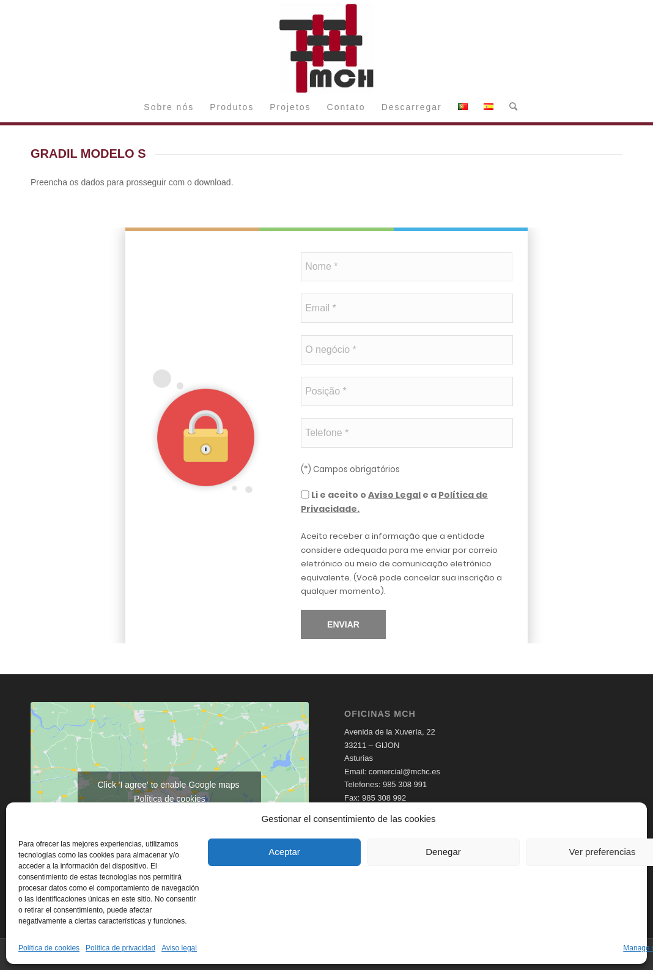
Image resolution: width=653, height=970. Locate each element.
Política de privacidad (120, 948)
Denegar (443, 851)
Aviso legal (179, 948)
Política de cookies (48, 948)
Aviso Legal (394, 495)
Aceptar (284, 851)
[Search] (509, 107)
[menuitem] (169, 107)
